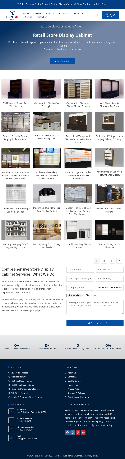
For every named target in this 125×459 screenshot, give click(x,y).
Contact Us (42, 17)
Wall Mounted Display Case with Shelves (16, 105)
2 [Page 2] (104, 260)
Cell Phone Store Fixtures (22, 385)
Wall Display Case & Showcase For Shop (109, 105)
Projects (37, 13)
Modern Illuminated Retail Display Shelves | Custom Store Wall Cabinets (78, 210)
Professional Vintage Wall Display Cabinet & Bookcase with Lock (78, 139)
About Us (72, 372)
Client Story (77, 13)
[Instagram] (72, 432)
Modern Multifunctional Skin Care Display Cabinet (47, 209)
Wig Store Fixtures (19, 393)
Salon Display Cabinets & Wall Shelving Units (47, 137)
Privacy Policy (74, 389)
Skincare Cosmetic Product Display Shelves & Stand (15, 138)
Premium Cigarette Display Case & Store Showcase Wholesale (78, 175)
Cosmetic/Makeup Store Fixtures (25, 389)
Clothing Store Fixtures (21, 381)
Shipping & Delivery (76, 393)
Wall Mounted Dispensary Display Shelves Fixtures (78, 105)
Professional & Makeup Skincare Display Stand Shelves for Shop (47, 175)
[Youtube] (83, 432)
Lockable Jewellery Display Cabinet (78, 246)
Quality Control (74, 381)
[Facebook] (67, 432)
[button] (97, 15)
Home (26, 13)
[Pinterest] (78, 432)
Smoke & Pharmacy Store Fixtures (26, 397)
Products (63, 13)
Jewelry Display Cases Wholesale (109, 246)
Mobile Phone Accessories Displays (109, 210)
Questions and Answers (78, 397)
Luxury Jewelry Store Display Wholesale (46, 246)
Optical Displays (18, 376)
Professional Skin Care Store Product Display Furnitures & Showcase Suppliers (15, 175)
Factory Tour (73, 385)
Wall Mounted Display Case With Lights (47, 105)
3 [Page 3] (111, 260)
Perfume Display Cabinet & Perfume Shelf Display (109, 173)
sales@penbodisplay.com (27, 438)
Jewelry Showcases (19, 372)
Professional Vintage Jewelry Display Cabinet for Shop (109, 138)
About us (50, 13)
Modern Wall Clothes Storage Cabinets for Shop (15, 210)
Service (28, 17)
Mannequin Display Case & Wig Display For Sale (15, 246)
